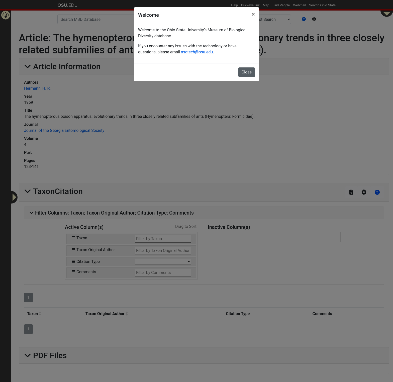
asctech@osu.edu (197, 52)
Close (247, 72)
